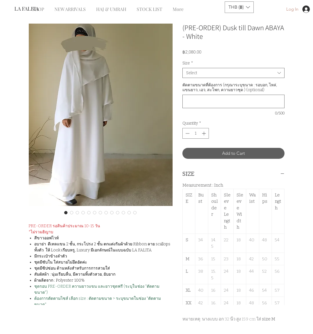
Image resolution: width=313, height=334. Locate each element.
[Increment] (204, 133)
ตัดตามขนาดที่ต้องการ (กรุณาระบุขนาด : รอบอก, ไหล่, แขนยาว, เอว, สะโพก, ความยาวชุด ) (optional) (229, 87)
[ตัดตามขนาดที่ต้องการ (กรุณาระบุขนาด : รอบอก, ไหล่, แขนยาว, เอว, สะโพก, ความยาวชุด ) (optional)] (233, 101)
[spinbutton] (195, 133)
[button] (239, 7)
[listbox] (239, 7)
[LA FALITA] (33, 9)
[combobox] (233, 73)
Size (187, 63)
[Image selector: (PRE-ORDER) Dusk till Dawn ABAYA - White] (66, 212)
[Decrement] (186, 133)
